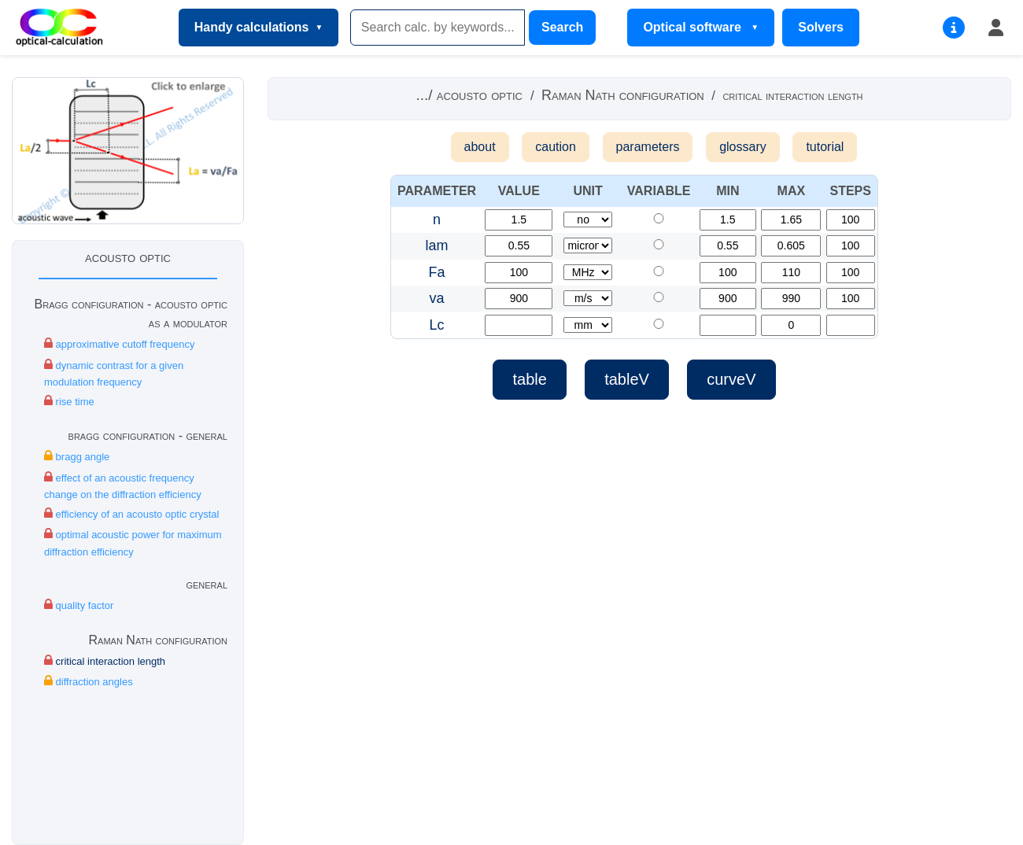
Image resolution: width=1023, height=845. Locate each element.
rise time (69, 400)
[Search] (437, 27)
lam (437, 245)
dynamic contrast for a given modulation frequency (113, 373)
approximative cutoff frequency (119, 343)
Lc (437, 325)
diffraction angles (88, 680)
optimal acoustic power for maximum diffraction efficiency (133, 542)
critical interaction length (104, 660)
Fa (437, 272)
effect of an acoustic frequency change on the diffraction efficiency (122, 485)
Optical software (693, 27)
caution (555, 146)
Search (562, 27)
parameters (648, 146)
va (437, 298)
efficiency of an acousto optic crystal (131, 513)
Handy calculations (251, 27)
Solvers (821, 27)
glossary (742, 146)
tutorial (825, 146)
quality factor (78, 604)
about (480, 146)
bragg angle (76, 455)
